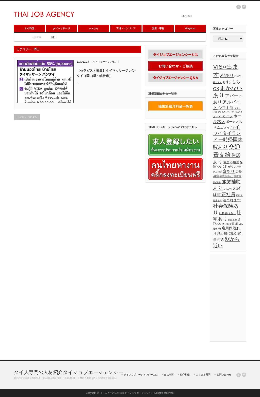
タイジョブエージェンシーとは (141, 374)
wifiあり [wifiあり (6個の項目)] (227, 75)
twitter (238, 7)
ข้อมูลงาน (190, 28)
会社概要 (169, 374)
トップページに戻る (27, 117)
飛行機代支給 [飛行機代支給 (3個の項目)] (227, 233)
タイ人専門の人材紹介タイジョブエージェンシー (68, 372)
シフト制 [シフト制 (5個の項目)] (226, 108)
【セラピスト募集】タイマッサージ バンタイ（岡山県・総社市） (106, 73)
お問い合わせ (224, 374)
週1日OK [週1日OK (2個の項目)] (237, 223)
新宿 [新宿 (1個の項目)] (236, 176)
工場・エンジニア (126, 28)
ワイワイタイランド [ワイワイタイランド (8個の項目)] (227, 133)
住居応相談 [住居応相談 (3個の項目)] (231, 162)
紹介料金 (185, 374)
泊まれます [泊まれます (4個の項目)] (232, 200)
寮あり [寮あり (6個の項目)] (229, 171)
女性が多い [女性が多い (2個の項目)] (229, 166)
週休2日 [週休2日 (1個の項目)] (217, 228)
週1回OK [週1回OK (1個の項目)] (226, 224)
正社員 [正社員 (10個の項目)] (228, 194)
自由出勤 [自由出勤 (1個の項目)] (232, 219)
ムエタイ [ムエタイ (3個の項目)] (223, 127)
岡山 (113, 61)
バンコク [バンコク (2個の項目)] (227, 116)
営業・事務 (158, 28)
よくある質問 (203, 374)
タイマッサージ (61, 28)
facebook (244, 7)
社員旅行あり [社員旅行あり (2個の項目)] (227, 213)
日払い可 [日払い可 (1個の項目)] (227, 189)
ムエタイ (93, 28)
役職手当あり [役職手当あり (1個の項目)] (227, 176)
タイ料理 (29, 28)
